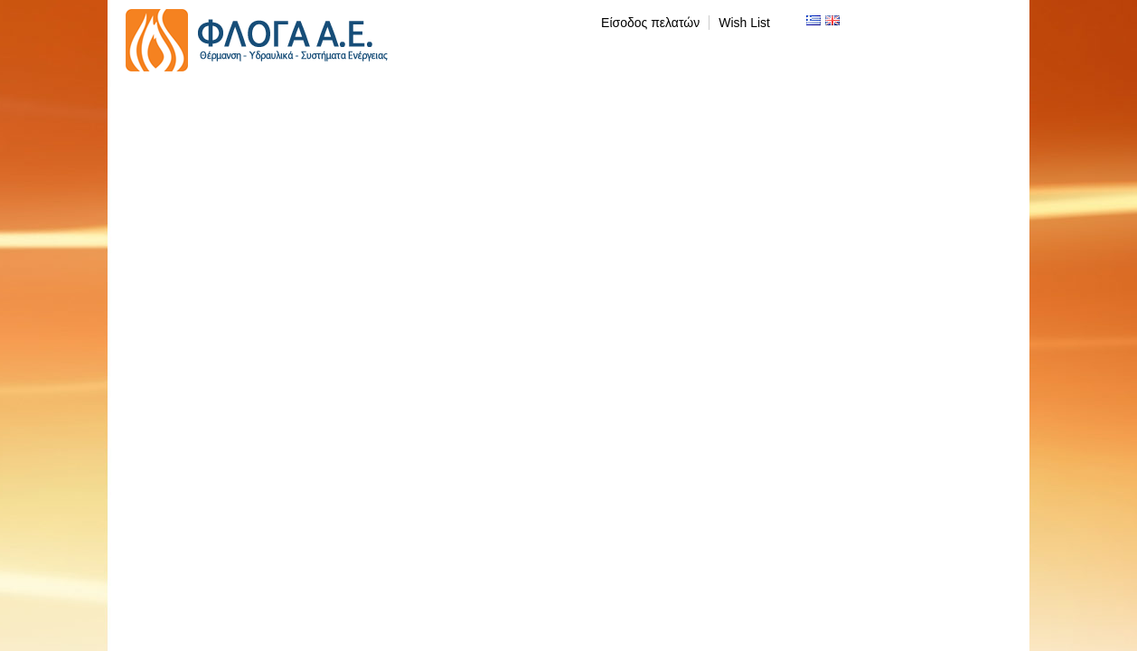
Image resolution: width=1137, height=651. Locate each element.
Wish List (744, 22)
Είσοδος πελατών (650, 22)
